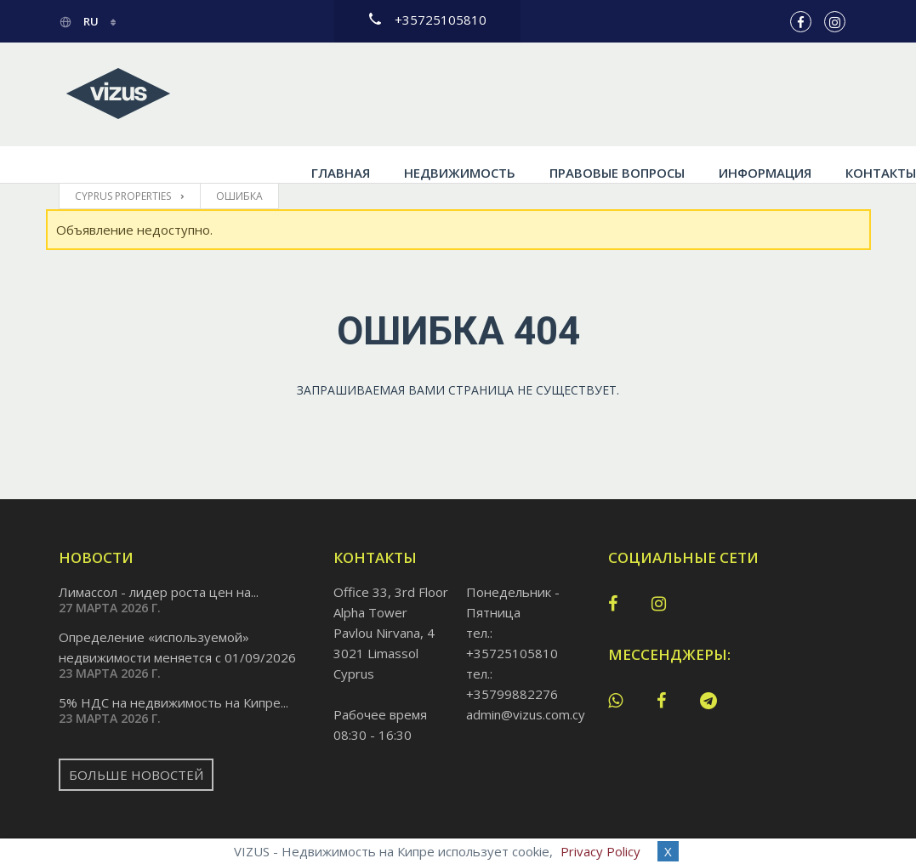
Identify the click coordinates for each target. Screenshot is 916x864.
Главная (282, 94)
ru (80, 21)
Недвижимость (402, 94)
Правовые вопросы (559, 94)
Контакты (823, 94)
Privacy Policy (600, 851)
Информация (707, 94)
